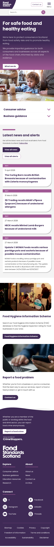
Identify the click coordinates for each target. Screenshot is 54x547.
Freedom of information (14, 533)
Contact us (36, 4)
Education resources (12, 480)
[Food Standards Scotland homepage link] (7, 4)
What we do (10, 66)
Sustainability (28, 538)
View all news (11, 150)
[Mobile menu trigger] (49, 4)
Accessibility (10, 538)
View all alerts (11, 156)
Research (7, 484)
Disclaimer (44, 538)
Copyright (45, 529)
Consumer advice (10, 472)
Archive (28, 484)
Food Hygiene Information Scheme (21, 337)
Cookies (20, 529)
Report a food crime (14, 432)
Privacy (32, 529)
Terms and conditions (40, 533)
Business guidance (11, 476)
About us (29, 472)
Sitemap (8, 529)
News (27, 476)
